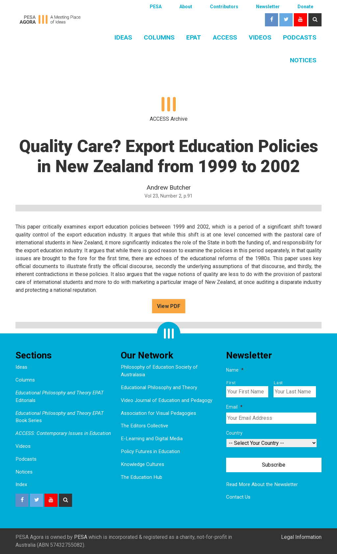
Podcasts (299, 37)
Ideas (123, 37)
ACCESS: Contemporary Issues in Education (63, 433)
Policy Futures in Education (150, 451)
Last (278, 382)
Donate (305, 6)
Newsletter (268, 6)
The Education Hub (141, 477)
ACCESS (225, 37)
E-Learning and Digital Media (152, 439)
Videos (260, 37)
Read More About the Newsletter (262, 484)
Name (235, 370)
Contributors (224, 6)
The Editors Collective (144, 426)
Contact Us (238, 497)
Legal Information (301, 537)
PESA (156, 6)
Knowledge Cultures (142, 464)
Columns (159, 37)
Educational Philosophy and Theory (159, 387)
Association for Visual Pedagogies (158, 413)
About (185, 6)
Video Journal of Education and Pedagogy (166, 400)
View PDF (168, 306)
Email (234, 407)
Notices (303, 60)
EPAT (193, 37)
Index (21, 484)
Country (234, 433)
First (231, 382)
